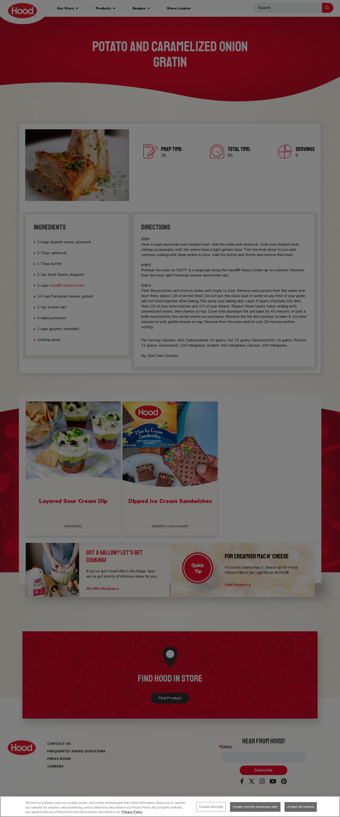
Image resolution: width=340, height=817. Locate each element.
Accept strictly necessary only (255, 806)
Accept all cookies (300, 806)
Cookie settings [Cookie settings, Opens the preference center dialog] (211, 806)
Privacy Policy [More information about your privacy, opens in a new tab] (132, 812)
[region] (170, 806)
